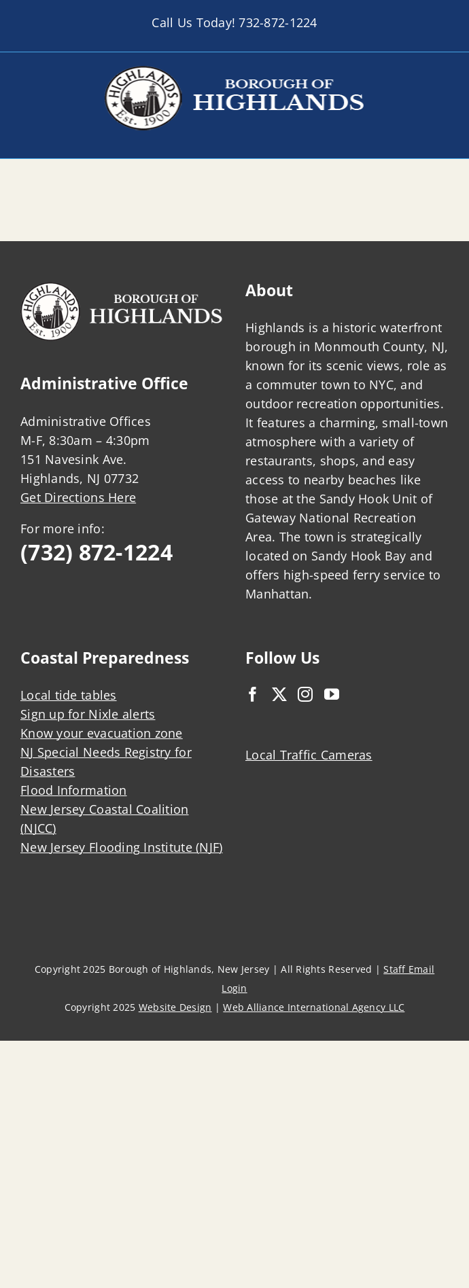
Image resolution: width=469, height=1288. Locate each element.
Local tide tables (68, 695)
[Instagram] (305, 694)
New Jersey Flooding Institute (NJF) (121, 847)
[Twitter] (279, 694)
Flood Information (73, 790)
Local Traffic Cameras (308, 755)
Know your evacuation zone (101, 733)
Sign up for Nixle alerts (87, 714)
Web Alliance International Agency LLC (313, 1007)
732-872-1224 (278, 22)
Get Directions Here (78, 497)
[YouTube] (331, 694)
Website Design (175, 1007)
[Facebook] (252, 694)
